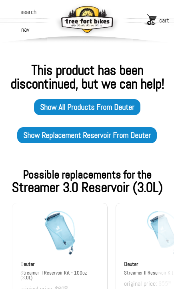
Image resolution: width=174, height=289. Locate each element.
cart (164, 20)
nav (25, 29)
